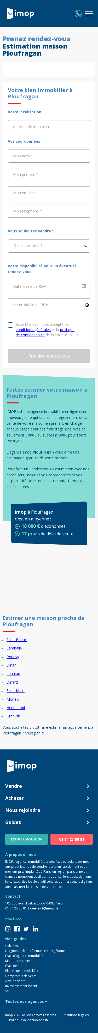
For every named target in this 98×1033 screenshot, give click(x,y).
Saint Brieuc (17, 639)
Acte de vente (15, 981)
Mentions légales (76, 1015)
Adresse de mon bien (31, 126)
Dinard (12, 682)
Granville (14, 715)
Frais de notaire (16, 965)
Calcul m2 (12, 946)
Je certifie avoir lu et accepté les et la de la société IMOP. (47, 329)
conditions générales (33, 329)
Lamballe (14, 648)
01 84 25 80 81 (71, 839)
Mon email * (23, 192)
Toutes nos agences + (26, 1001)
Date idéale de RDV (29, 286)
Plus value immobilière (22, 970)
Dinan (11, 665)
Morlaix (13, 699)
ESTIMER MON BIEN (26, 839)
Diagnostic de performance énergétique (35, 951)
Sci (7, 991)
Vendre (49, 786)
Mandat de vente (17, 961)
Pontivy (13, 656)
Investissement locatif (21, 986)
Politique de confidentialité (29, 1020)
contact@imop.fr (44, 908)
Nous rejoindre (49, 810)
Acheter (49, 798)
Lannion (13, 673)
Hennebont (16, 707)
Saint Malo (16, 690)
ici (42, 733)
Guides (49, 822)
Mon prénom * (25, 174)
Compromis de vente (21, 976)
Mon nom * (23, 155)
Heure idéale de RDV (30, 304)
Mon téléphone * (27, 211)
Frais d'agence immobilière (25, 956)
